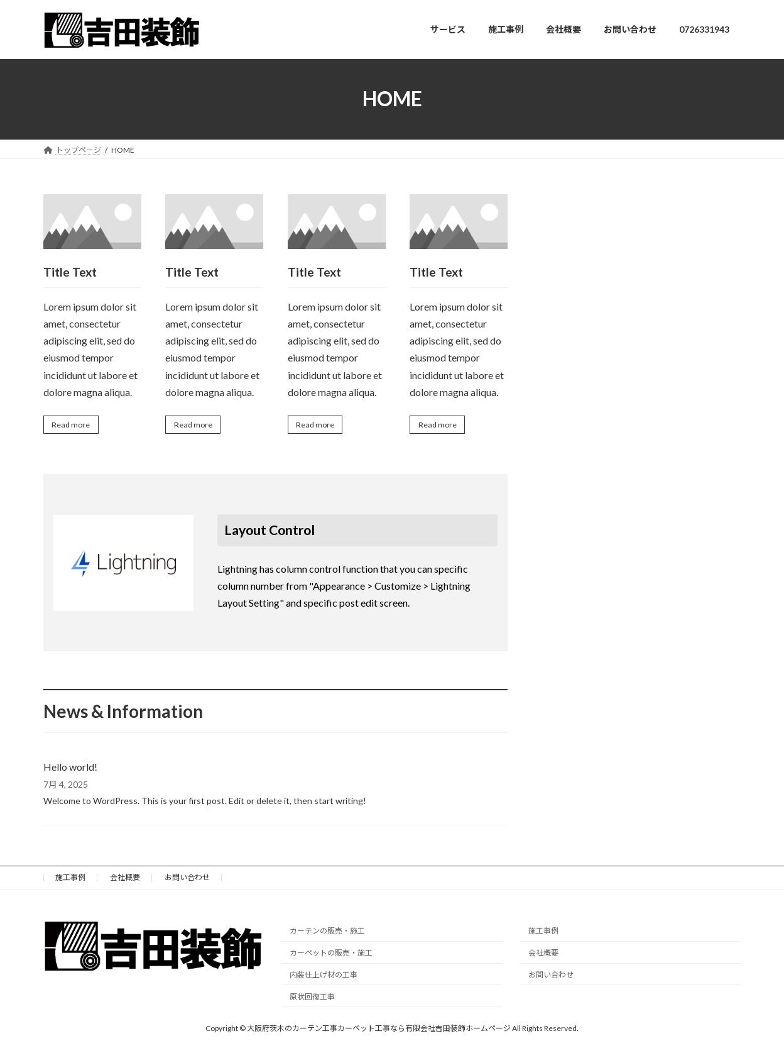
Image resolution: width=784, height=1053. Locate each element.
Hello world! (70, 769)
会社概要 (125, 880)
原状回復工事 (312, 999)
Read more (74, 426)
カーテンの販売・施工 (327, 933)
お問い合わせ (187, 880)
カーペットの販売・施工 (331, 955)
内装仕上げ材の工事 (323, 977)
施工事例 (70, 880)
